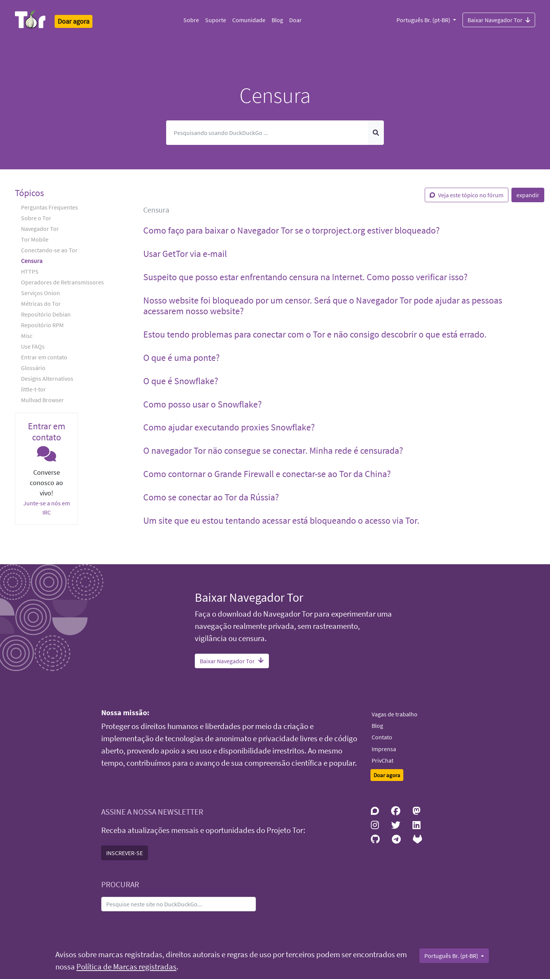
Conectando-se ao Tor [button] (49, 250)
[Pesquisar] (267, 132)
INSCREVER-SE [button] (124, 853)
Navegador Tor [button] (40, 228)
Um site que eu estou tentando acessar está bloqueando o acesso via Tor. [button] (281, 520)
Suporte (215, 20)
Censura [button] (31, 261)
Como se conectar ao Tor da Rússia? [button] (211, 497)
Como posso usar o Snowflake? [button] (202, 404)
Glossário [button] (33, 368)
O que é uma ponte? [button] (181, 358)
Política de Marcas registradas (126, 967)
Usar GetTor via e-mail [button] (185, 254)
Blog (277, 20)
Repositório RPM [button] (42, 325)
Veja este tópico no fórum (466, 195)
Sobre (191, 20)
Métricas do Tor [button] (41, 303)
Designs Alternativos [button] (47, 378)
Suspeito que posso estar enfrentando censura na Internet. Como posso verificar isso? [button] (305, 277)
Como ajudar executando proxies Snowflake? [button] (229, 427)
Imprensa (384, 749)
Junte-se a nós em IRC (46, 507)
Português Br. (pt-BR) (423, 20)
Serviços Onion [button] (40, 293)
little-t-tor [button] (33, 389)
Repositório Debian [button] (46, 314)
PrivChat (382, 760)
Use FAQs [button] (33, 346)
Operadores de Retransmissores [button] (62, 282)
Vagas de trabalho (394, 714)
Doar (295, 20)
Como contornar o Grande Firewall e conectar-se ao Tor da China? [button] (267, 474)
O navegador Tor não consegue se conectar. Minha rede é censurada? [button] (273, 450)
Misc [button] (26, 335)
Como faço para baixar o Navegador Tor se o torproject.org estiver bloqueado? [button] (291, 230)
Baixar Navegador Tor (498, 19)
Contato (382, 737)
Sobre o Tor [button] (36, 218)
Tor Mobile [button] (35, 239)
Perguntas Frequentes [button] (49, 207)
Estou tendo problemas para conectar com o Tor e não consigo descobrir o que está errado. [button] (315, 334)
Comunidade (248, 20)
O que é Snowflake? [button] (180, 381)
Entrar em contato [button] (44, 357)
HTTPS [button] (30, 271)
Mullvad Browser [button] (42, 400)
